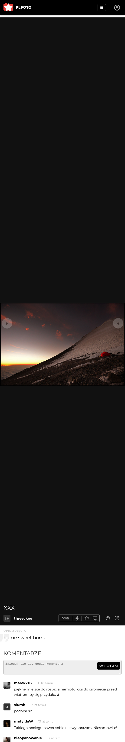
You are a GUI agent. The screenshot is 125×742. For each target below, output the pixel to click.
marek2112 (23, 685)
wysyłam (108, 666)
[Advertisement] (62, 49)
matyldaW (23, 723)
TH (7, 618)
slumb (19, 707)
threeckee (23, 618)
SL (7, 709)
